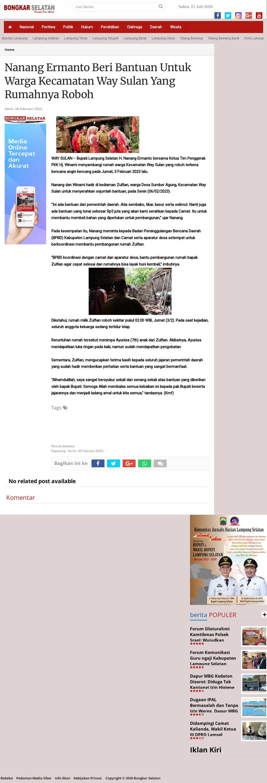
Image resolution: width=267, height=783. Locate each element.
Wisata (175, 27)
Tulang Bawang (191, 38)
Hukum (87, 27)
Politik (68, 27)
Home (9, 49)
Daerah (156, 27)
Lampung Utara (163, 38)
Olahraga (134, 27)
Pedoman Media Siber (34, 778)
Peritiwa (48, 27)
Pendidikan (110, 27)
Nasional (27, 27)
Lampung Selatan (46, 38)
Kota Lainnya (254, 38)
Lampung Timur (75, 38)
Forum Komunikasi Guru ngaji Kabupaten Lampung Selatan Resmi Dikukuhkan (213, 661)
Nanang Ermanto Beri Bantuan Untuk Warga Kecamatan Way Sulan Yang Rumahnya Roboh (98, 81)
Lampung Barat (135, 38)
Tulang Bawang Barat (223, 38)
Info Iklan (62, 778)
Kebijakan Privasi (88, 778)
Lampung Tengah (105, 38)
